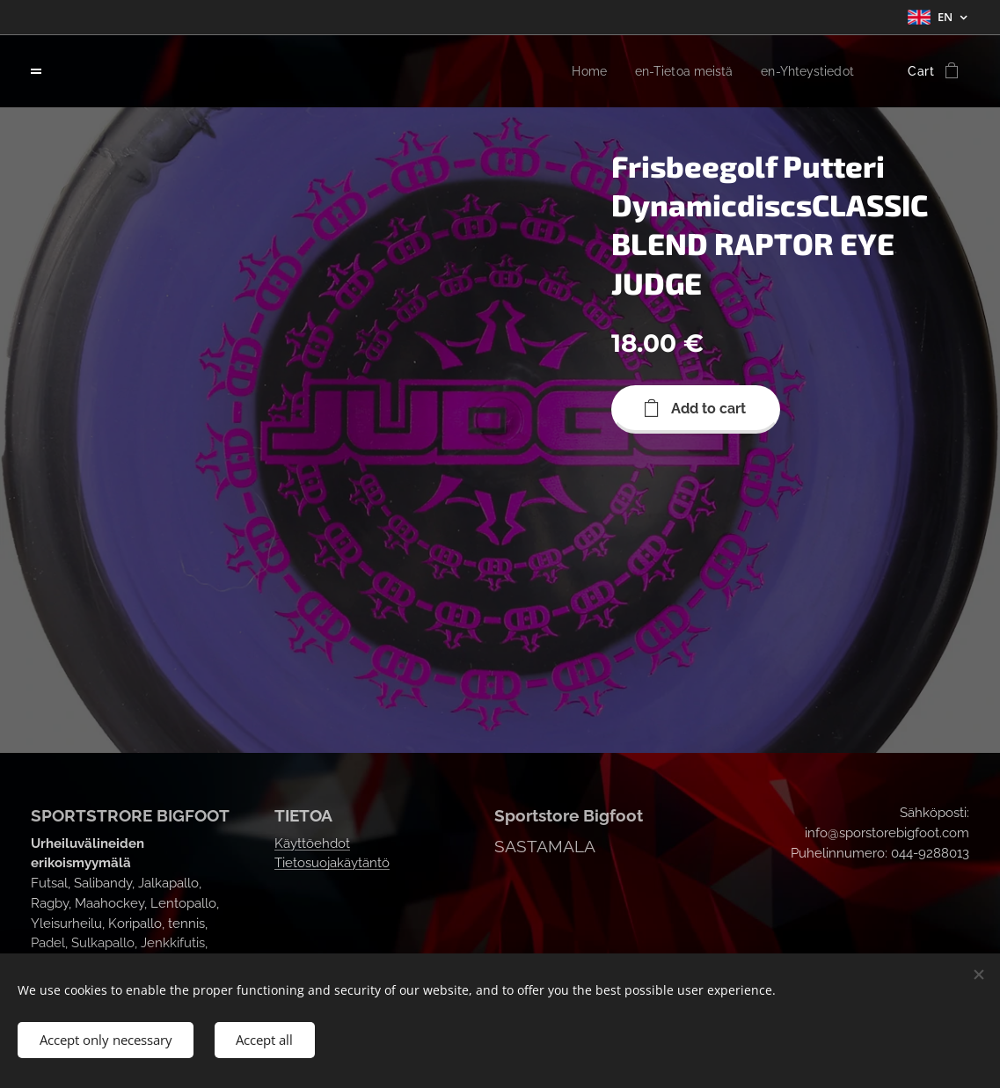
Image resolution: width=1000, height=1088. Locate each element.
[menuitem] (572, 71)
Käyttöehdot (312, 842)
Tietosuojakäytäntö (332, 862)
